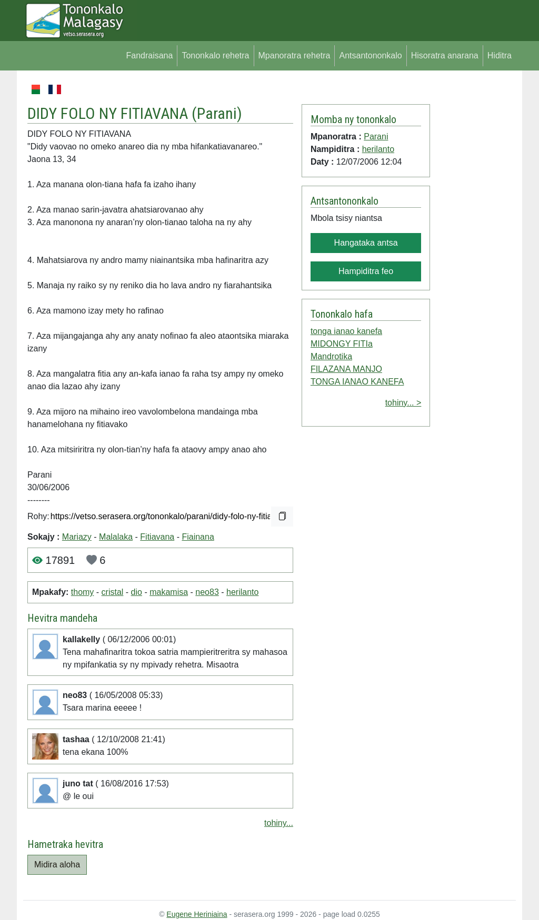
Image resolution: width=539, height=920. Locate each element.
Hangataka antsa (366, 242)
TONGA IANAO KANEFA (357, 381)
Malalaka (116, 536)
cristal (113, 592)
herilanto (242, 592)
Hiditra (499, 55)
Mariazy (77, 536)
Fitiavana (157, 536)
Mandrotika (331, 356)
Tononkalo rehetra (215, 55)
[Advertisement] (473, 241)
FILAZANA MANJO (346, 369)
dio (136, 592)
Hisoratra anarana (444, 55)
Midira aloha (57, 864)
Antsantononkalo (370, 55)
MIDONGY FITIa (342, 343)
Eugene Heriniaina (196, 914)
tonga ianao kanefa (346, 331)
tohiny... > (403, 402)
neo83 (207, 592)
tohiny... (278, 822)
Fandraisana (149, 55)
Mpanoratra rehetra (294, 55)
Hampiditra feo (365, 271)
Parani (217, 113)
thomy (82, 592)
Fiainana (198, 536)
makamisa (168, 592)
